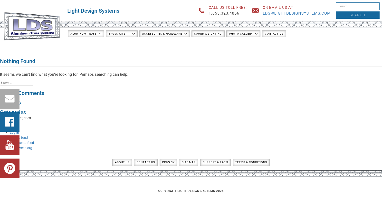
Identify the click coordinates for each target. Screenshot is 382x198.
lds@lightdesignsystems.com (297, 13)
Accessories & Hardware (162, 33)
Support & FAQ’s (215, 162)
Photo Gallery (241, 33)
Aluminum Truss (83, 33)
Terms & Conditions (251, 162)
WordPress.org (21, 148)
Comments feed (22, 143)
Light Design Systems (93, 11)
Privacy (168, 162)
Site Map (189, 162)
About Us (122, 162)
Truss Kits (117, 33)
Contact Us (274, 33)
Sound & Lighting (208, 33)
